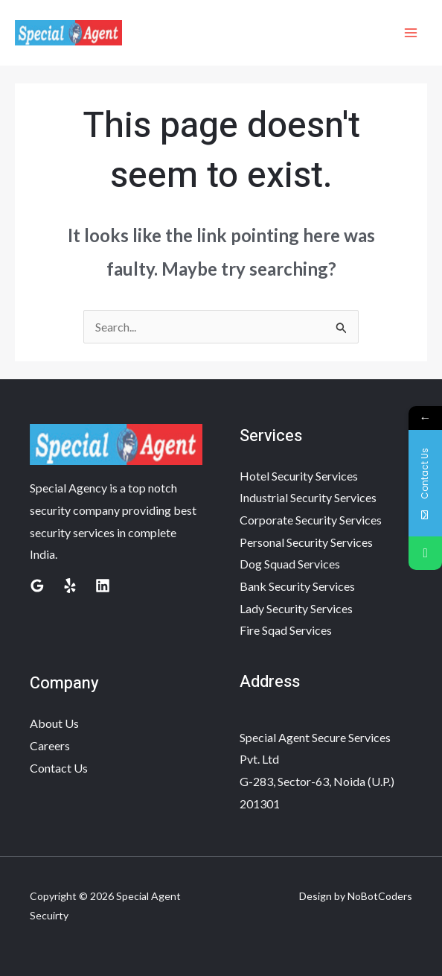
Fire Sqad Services (286, 630)
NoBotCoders (379, 896)
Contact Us (59, 768)
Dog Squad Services (290, 564)
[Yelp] (70, 585)
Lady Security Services (296, 608)
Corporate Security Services (311, 520)
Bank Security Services (297, 586)
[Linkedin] (102, 585)
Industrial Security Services (308, 497)
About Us (54, 723)
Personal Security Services (306, 542)
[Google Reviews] (37, 585)
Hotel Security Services (299, 476)
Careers (50, 745)
